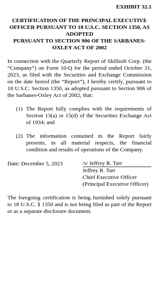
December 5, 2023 (42, 163)
